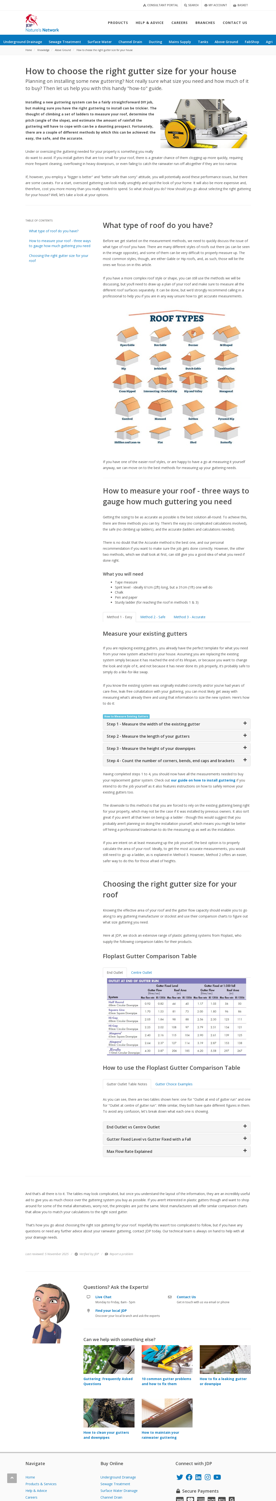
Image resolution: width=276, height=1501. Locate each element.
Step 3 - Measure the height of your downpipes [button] (151, 748)
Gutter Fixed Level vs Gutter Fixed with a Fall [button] (149, 1139)
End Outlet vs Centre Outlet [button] (133, 1127)
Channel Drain (111, 1497)
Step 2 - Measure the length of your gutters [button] (148, 736)
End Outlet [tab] (115, 972)
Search (191, 5)
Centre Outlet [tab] (141, 972)
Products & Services (41, 1484)
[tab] (177, 724)
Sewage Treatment (115, 1484)
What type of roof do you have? (53, 231)
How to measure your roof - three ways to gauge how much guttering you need (60, 243)
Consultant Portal (160, 5)
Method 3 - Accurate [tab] (190, 617)
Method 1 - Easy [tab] (119, 617)
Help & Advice (36, 1490)
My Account (216, 5)
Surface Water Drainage (119, 1490)
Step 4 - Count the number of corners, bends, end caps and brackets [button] (171, 760)
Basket (240, 5)
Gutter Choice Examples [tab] (174, 1084)
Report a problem (119, 1254)
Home (30, 1477)
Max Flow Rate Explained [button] (129, 1151)
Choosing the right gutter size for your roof (58, 258)
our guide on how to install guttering (203, 780)
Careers (31, 1497)
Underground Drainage (118, 1477)
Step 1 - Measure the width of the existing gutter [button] (153, 724)
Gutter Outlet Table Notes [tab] (127, 1084)
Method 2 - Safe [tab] (152, 617)
